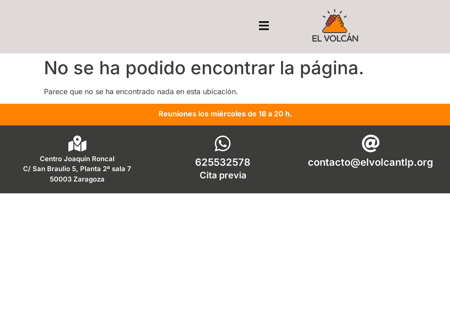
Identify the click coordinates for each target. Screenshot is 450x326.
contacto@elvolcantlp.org (370, 162)
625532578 (222, 162)
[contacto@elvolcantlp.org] (371, 143)
